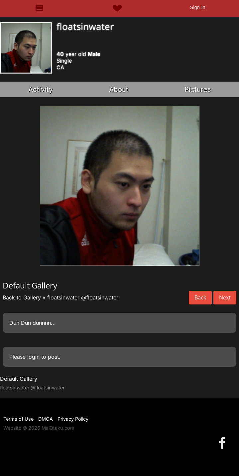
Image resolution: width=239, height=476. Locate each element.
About (118, 89)
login (33, 356)
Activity (40, 89)
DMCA (45, 419)
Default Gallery (18, 378)
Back (200, 297)
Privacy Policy (73, 419)
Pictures (197, 89)
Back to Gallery (22, 297)
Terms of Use (18, 419)
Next (225, 297)
